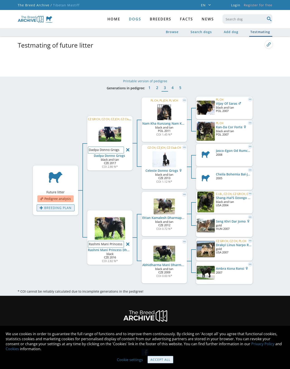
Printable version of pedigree (145, 81)
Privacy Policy (262, 343)
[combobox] (247, 19)
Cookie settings (130, 359)
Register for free (258, 5)
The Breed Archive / (35, 5)
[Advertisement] (127, 62)
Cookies (12, 348)
